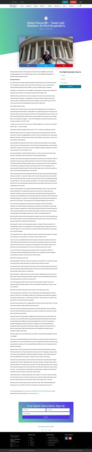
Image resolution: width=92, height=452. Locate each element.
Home (22, 6)
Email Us (15, 444)
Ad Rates (50, 6)
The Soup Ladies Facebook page (43, 391)
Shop (65, 6)
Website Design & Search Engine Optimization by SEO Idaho (70, 450)
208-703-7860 (16, 446)
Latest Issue (28, 6)
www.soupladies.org (27, 391)
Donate (73, 2)
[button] (28, 65)
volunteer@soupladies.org (33, 393)
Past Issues (57, 6)
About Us (42, 6)
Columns (36, 6)
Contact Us (71, 6)
